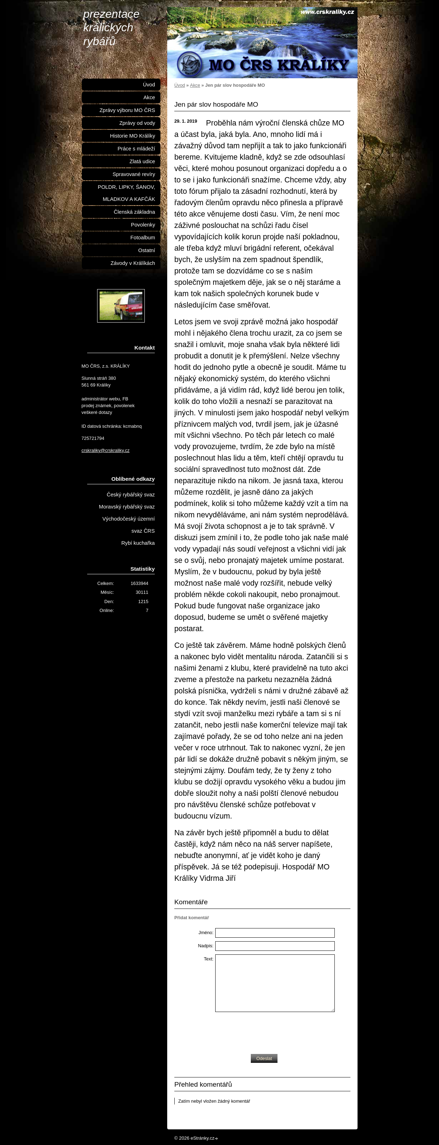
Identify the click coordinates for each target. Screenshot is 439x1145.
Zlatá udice (142, 161)
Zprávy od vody (137, 123)
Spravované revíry (134, 174)
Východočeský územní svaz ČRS (128, 525)
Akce (195, 85)
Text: (208, 959)
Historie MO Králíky (132, 136)
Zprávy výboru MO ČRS (127, 110)
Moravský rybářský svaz (127, 507)
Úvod (179, 85)
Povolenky (143, 225)
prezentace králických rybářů (111, 27)
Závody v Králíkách (133, 263)
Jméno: (206, 932)
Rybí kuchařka (138, 543)
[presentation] (269, 1031)
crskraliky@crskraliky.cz (105, 450)
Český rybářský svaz (131, 494)
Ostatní (146, 250)
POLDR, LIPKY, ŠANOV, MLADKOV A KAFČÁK (126, 193)
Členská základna (134, 212)
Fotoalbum (142, 237)
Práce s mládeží (136, 148)
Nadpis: (205, 945)
